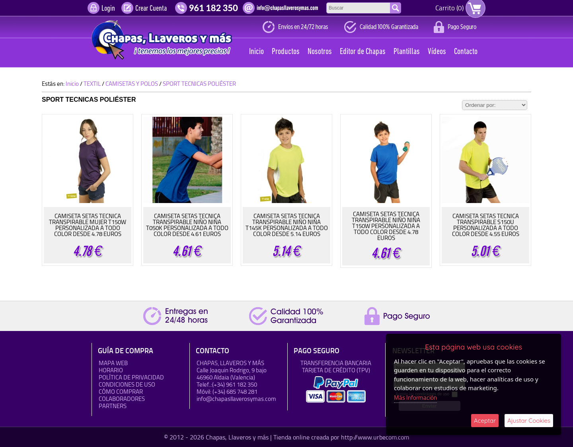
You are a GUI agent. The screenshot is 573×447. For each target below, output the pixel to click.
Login (108, 9)
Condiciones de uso (127, 384)
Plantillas (407, 51)
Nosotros (320, 51)
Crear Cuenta (151, 9)
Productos (286, 51)
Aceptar (485, 420)
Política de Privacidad (131, 377)
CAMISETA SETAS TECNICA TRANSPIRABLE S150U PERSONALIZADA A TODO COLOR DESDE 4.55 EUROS (485, 225)
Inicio (256, 51)
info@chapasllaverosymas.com (236, 399)
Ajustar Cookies (528, 420)
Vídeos (437, 51)
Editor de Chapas (363, 51)
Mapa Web (113, 363)
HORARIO (111, 370)
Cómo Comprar (121, 391)
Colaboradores (122, 399)
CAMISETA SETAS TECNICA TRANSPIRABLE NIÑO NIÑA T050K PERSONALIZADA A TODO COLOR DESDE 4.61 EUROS (187, 225)
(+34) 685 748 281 (234, 391)
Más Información (415, 397)
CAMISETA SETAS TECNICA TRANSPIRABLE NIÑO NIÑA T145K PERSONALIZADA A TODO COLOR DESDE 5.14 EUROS (287, 225)
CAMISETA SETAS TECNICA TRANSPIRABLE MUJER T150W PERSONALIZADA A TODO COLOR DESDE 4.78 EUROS (87, 225)
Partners (113, 406)
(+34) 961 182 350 (234, 384)
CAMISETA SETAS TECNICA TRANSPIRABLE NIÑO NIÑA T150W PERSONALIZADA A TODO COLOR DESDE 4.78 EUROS (386, 226)
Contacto (465, 51)
